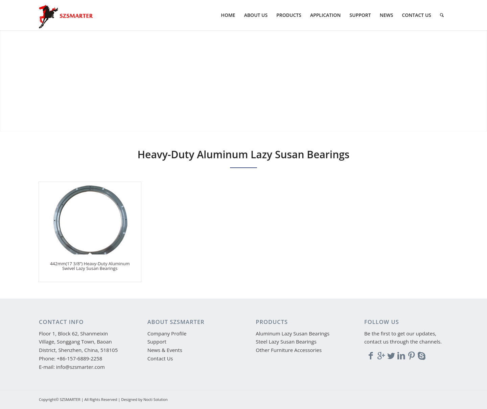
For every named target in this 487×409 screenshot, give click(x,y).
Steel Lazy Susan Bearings (286, 341)
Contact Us (160, 358)
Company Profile (167, 333)
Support (156, 341)
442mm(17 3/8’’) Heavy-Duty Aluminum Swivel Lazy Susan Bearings (90, 266)
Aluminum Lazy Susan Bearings (292, 333)
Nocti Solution (155, 399)
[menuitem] (227, 15)
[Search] (442, 15)
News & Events (164, 350)
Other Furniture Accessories (289, 350)
